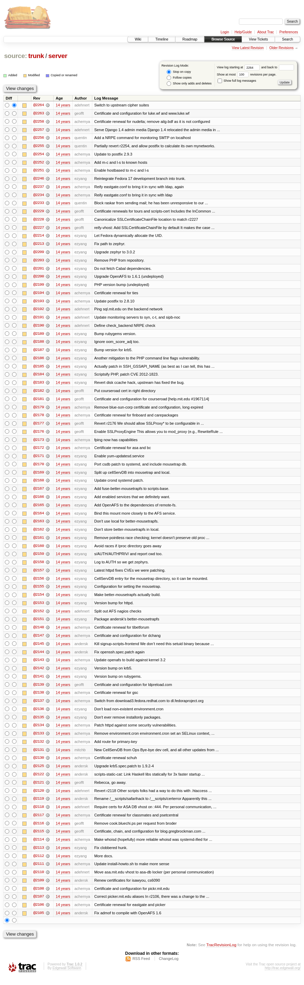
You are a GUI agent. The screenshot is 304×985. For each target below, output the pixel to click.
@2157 (38, 574)
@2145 (38, 649)
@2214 (38, 237)
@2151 (38, 624)
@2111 (38, 871)
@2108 (38, 896)
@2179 (38, 410)
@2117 (38, 822)
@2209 (38, 253)
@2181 (38, 401)
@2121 (38, 789)
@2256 (38, 138)
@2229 (38, 212)
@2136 (38, 715)
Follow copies (179, 78)
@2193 (38, 303)
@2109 (38, 888)
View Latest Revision (248, 48)
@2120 (38, 797)
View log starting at (239, 67)
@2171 (38, 459)
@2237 (38, 187)
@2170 (38, 467)
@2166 (38, 500)
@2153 (38, 607)
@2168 (38, 484)
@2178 (38, 418)
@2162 (38, 533)
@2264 (38, 105)
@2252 (38, 162)
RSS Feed (141, 966)
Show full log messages (237, 80)
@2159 (38, 558)
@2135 (38, 723)
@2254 (38, 154)
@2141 (38, 682)
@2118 (38, 813)
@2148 (38, 632)
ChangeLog (168, 966)
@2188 (38, 344)
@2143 (38, 665)
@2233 (38, 204)
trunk (36, 55)
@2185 (38, 368)
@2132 (38, 748)
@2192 (38, 311)
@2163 (38, 525)
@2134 (38, 731)
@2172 (38, 451)
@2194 (38, 294)
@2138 (38, 698)
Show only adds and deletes (189, 83)
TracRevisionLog (221, 952)
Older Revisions (281, 48)
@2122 (38, 780)
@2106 (38, 912)
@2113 (38, 855)
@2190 (38, 327)
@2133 (38, 739)
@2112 (38, 863)
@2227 (38, 228)
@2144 (38, 657)
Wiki (138, 39)
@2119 (38, 805)
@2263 (38, 113)
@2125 (38, 772)
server (57, 55)
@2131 (38, 756)
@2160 (38, 550)
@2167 (38, 492)
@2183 (38, 385)
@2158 (38, 566)
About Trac (265, 32)
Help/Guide (243, 32)
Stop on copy (179, 72)
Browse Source (223, 39)
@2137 (38, 706)
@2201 (38, 270)
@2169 (38, 476)
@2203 (38, 261)
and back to (277, 67)
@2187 (38, 352)
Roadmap (189, 39)
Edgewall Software (66, 976)
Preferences (289, 32)
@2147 (38, 640)
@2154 (38, 599)
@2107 (38, 904)
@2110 (38, 879)
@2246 (38, 179)
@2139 (38, 690)
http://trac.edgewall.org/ (283, 976)
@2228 (38, 220)
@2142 (38, 673)
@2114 (38, 846)
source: (15, 55)
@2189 (38, 336)
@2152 (38, 616)
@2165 (38, 509)
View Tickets (258, 39)
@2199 (38, 286)
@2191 (38, 319)
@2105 (38, 921)
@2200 (38, 278)
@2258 (38, 121)
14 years (63, 105)
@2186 (38, 360)
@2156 (38, 583)
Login (225, 32)
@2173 (38, 443)
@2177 (38, 426)
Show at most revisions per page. (246, 74)
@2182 (38, 393)
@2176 (38, 434)
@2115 (38, 838)
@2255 (38, 146)
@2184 (38, 377)
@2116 (38, 830)
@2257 (38, 130)
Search (287, 39)
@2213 (38, 245)
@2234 (38, 195)
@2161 (38, 542)
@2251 (38, 171)
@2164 (38, 517)
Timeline (161, 39)
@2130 (38, 764)
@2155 (38, 591)
